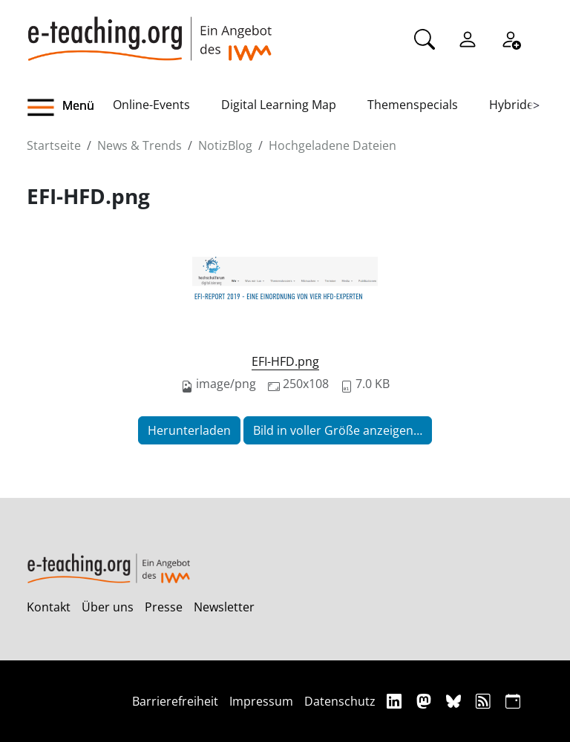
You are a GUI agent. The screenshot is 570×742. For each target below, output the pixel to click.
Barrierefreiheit (175, 701)
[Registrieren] (510, 38)
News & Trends (139, 145)
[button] (70, 107)
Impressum (261, 701)
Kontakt (49, 607)
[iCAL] (512, 701)
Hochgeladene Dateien (332, 145)
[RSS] (485, 701)
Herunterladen (189, 430)
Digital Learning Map (278, 104)
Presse (164, 607)
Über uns (108, 607)
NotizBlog (225, 145)
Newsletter (224, 607)
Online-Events (151, 104)
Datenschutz (340, 701)
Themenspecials (412, 104)
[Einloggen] (467, 38)
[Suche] (424, 38)
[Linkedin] (396, 701)
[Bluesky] (455, 701)
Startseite (54, 145)
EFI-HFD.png (285, 361)
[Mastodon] (425, 701)
